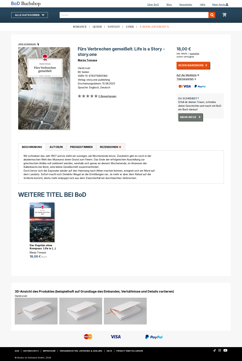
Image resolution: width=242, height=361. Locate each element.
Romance (80, 26)
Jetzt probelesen (27, 44)
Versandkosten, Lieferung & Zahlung (81, 351)
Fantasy (114, 26)
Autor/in (56, 147)
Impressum (49, 351)
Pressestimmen (81, 147)
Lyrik (130, 26)
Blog (169, 4)
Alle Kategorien (29, 15)
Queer (97, 26)
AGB (17, 351)
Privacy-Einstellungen (129, 351)
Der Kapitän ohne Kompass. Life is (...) (43, 247)
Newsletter (185, 4)
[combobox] (137, 15)
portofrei (194, 53)
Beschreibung (32, 147)
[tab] (32, 147)
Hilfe (202, 4)
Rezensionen (110, 147)
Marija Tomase (87, 60)
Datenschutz (31, 351)
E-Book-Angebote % (154, 26)
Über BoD (153, 4)
